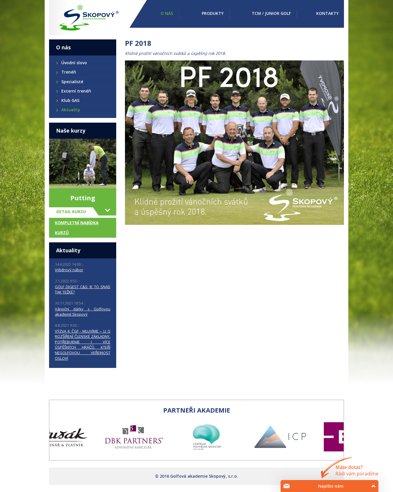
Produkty (213, 13)
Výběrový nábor (69, 269)
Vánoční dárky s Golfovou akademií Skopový (82, 311)
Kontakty (327, 13)
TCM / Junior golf (271, 13)
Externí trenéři (76, 91)
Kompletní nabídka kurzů (77, 227)
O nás (167, 13)
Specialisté (72, 81)
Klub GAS (70, 100)
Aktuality (70, 109)
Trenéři (68, 72)
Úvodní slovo (74, 62)
